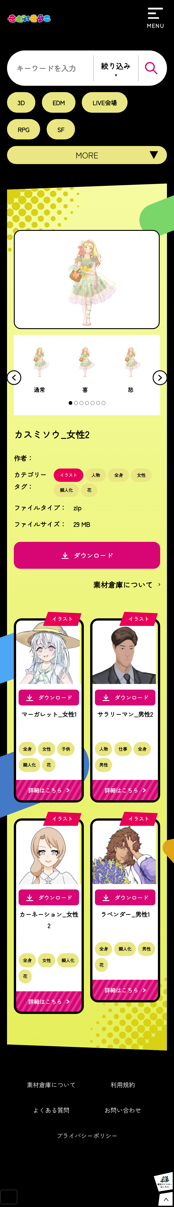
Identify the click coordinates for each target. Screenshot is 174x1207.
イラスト (69, 476)
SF (61, 129)
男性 (105, 774)
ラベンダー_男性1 (127, 929)
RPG (24, 129)
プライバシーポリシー (87, 1156)
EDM (59, 102)
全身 (121, 476)
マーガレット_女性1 (49, 721)
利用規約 (124, 1104)
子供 (67, 758)
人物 (97, 476)
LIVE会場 (106, 102)
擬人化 (67, 491)
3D (21, 102)
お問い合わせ (124, 1130)
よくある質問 (49, 1130)
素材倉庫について (49, 1104)
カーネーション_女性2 (49, 935)
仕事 (125, 758)
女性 (145, 476)
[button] (160, 378)
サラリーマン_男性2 (127, 721)
